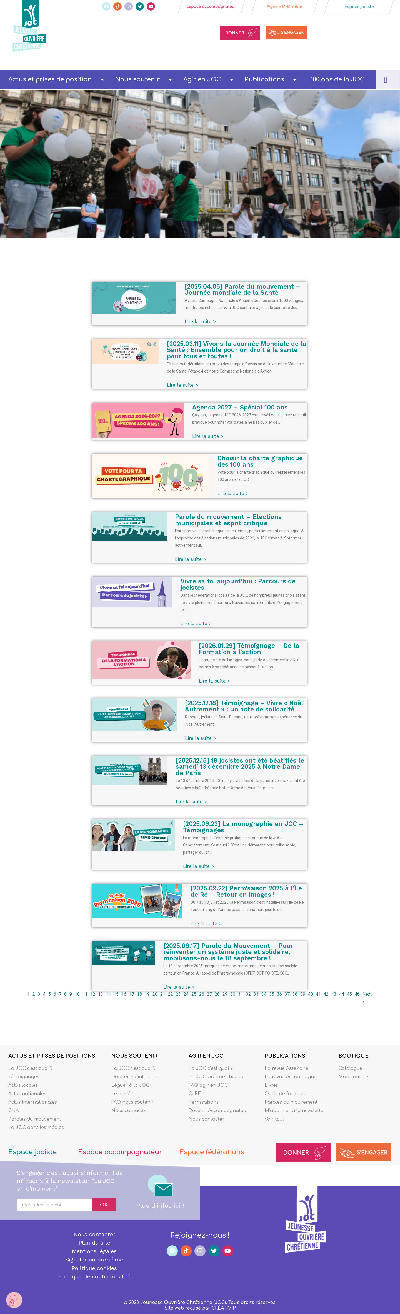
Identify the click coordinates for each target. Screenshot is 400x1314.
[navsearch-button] (385, 79)
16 (123, 994)
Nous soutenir (143, 79)
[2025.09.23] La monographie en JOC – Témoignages (244, 828)
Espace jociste (33, 1152)
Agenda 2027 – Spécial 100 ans (241, 407)
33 (256, 994)
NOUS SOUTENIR (134, 1056)
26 (201, 994)
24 (186, 994)
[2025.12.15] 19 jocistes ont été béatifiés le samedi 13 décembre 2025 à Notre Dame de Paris (241, 767)
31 (240, 994)
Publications (271, 79)
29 (225, 994)
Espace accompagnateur (121, 1152)
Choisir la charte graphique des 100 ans (261, 461)
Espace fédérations (212, 1152)
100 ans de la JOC (337, 79)
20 (155, 994)
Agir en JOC (208, 79)
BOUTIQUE (354, 1056)
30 (232, 994)
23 (178, 994)
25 (193, 994)
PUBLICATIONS (285, 1056)
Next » (367, 998)
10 (77, 994)
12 (92, 994)
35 (271, 994)
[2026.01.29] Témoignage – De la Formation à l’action (251, 649)
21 (162, 994)
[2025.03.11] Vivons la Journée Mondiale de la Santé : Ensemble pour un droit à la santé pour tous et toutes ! (237, 350)
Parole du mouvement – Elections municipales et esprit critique (229, 520)
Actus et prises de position (56, 79)
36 (279, 994)
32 (248, 994)
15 (116, 994)
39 (302, 994)
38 (295, 994)
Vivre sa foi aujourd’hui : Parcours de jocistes (239, 585)
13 (100, 994)
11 (85, 994)
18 (139, 994)
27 (209, 994)
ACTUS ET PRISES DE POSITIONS (51, 1056)
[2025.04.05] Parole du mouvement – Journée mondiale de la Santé (244, 289)
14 (108, 994)
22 (170, 994)
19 (147, 994)
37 (287, 994)
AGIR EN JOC (206, 1056)
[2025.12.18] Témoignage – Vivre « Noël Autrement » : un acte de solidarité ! (245, 706)
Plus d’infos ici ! (160, 1205)
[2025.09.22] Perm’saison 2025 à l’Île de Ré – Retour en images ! (248, 892)
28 (217, 994)
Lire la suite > (201, 321)
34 (263, 994)
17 (131, 994)
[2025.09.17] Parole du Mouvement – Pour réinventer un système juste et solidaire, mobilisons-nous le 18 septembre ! (230, 952)
